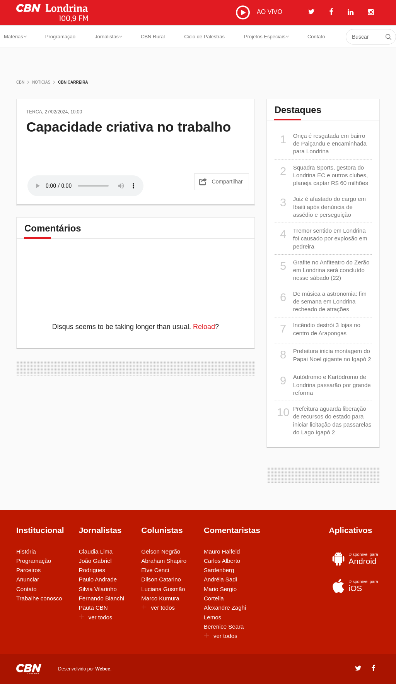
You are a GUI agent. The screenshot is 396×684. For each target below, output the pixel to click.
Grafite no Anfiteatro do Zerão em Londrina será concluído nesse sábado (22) (322, 270)
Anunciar (27, 579)
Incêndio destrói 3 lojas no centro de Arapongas (317, 328)
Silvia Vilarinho (98, 589)
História (26, 551)
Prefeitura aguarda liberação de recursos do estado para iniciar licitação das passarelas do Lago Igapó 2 (323, 420)
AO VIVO (259, 12)
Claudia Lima (96, 551)
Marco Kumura (160, 598)
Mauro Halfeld (222, 551)
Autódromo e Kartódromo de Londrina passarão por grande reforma (323, 384)
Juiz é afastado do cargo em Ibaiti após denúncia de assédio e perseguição (320, 206)
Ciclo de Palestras (204, 36)
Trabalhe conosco (39, 598)
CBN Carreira (73, 82)
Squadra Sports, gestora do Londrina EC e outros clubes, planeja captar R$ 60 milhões (321, 175)
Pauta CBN (93, 607)
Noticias (41, 82)
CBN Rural (153, 36)
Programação (60, 36)
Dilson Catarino (161, 579)
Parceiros (28, 570)
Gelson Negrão (160, 551)
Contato (316, 36)
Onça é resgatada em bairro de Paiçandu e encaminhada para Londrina (321, 143)
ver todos (96, 617)
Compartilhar (227, 181)
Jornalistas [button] (108, 36)
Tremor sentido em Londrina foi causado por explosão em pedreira (321, 238)
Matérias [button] (15, 36)
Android (354, 559)
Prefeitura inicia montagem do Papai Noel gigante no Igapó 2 (323, 354)
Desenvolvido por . (84, 668)
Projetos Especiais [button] (266, 36)
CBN (20, 82)
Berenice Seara (224, 626)
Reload (204, 327)
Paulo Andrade (98, 579)
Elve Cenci (155, 570)
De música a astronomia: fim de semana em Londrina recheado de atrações (321, 301)
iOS (354, 586)
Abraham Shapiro (163, 560)
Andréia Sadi (220, 579)
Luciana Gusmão (163, 589)
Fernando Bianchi (102, 598)
